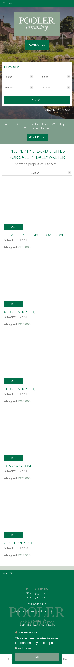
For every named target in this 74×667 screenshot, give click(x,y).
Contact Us (37, 44)
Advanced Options (57, 109)
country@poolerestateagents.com (37, 611)
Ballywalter (12, 66)
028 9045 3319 (37, 604)
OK (37, 657)
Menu (9, 3)
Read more (23, 648)
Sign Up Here (37, 137)
